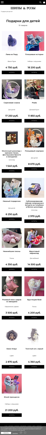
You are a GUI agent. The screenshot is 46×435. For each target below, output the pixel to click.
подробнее (15, 433)
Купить (12, 72)
